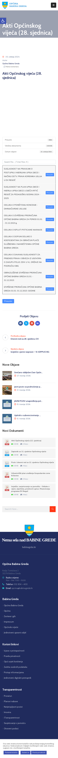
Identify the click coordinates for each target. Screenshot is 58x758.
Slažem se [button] (25, 753)
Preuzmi (50, 175)
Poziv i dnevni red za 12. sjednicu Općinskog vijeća (32, 462)
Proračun (8, 696)
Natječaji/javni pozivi (13, 707)
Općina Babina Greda (10, 63)
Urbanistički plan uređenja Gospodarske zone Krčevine (30, 474)
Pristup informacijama (14, 672)
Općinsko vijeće (11, 627)
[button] (3, 21)
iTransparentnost (12, 718)
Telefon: (17, 584)
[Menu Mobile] (53, 5)
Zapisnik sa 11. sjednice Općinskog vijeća (28, 451)
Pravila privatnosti (12, 656)
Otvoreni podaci (11, 728)
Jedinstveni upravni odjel (15, 632)
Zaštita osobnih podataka (15, 667)
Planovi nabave (11, 701)
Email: (19, 588)
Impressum (9, 622)
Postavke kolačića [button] (11, 753)
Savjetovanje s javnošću (15, 723)
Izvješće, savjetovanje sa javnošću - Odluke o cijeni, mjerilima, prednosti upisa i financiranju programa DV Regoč (30, 488)
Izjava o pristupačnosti (14, 651)
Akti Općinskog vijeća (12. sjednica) (26, 440)
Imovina (7, 712)
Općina (7, 611)
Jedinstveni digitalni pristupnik (17, 678)
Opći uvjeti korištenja (13, 661)
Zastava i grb (10, 616)
